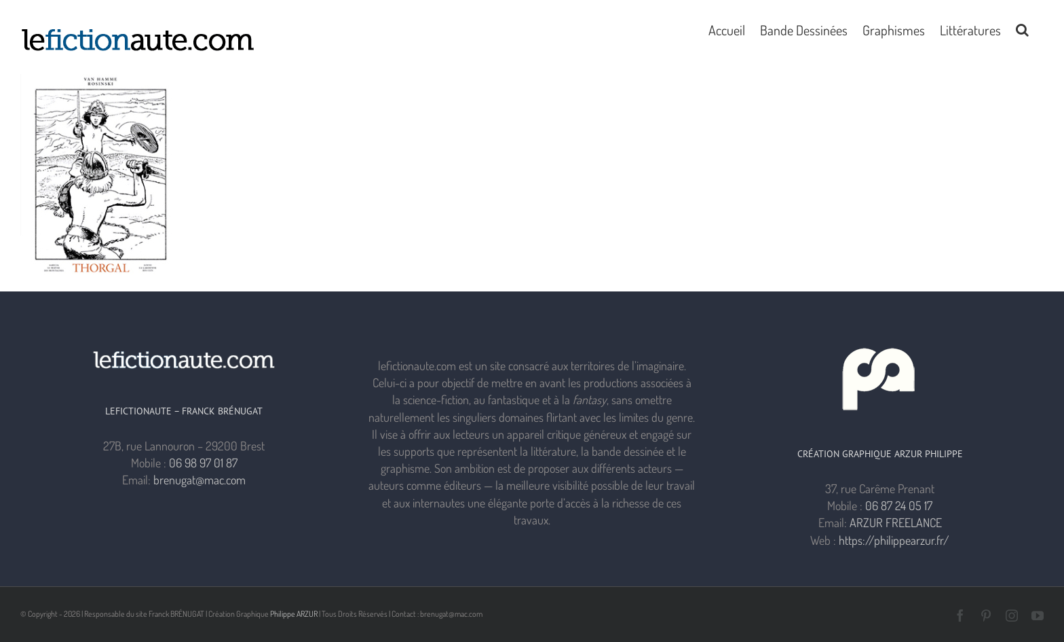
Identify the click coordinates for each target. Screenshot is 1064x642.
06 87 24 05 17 (898, 505)
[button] (1022, 28)
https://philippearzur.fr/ (894, 540)
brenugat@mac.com (199, 479)
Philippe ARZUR (294, 614)
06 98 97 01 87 (203, 462)
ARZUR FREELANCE (896, 522)
